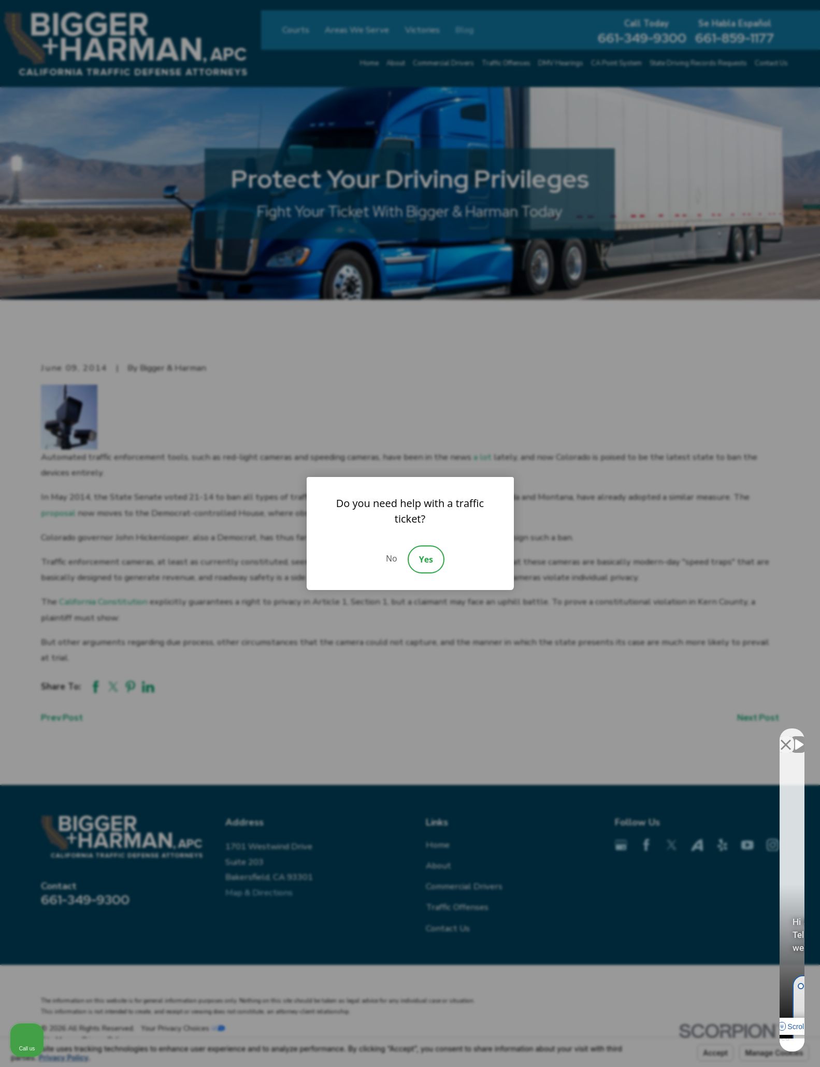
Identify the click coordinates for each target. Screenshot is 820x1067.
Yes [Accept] (426, 559)
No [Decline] (391, 558)
